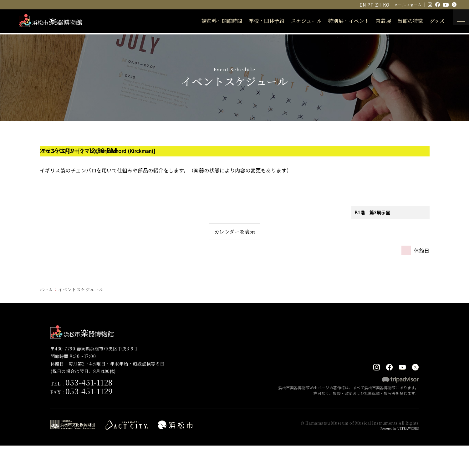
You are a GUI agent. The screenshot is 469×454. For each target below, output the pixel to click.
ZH (378, 5)
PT (370, 5)
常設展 (375, 20)
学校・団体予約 (259, 20)
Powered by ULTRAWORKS (395, 436)
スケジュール (298, 20)
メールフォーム (407, 4)
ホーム (46, 297)
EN (362, 5)
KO (386, 5)
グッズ (429, 20)
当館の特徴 (402, 20)
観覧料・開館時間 (214, 20)
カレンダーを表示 (234, 235)
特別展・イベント (341, 20)
